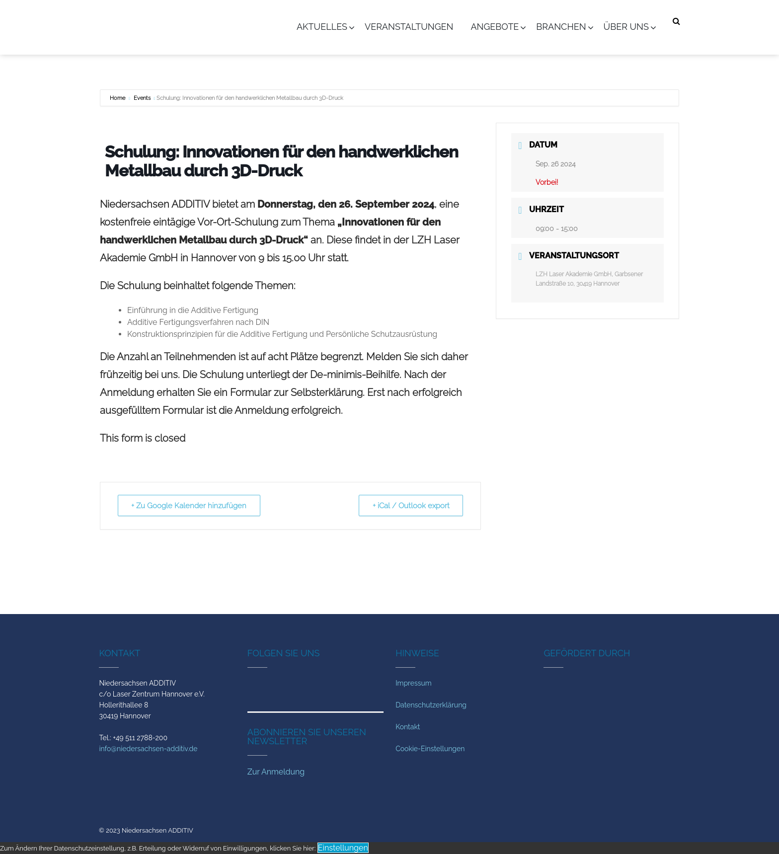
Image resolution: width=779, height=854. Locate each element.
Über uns (626, 26)
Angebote (494, 26)
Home (118, 98)
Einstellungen (343, 848)
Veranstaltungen (409, 26)
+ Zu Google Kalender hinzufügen (189, 505)
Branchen (561, 26)
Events (142, 98)
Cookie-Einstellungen (430, 749)
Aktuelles (322, 26)
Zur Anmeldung (276, 771)
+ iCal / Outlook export (410, 505)
